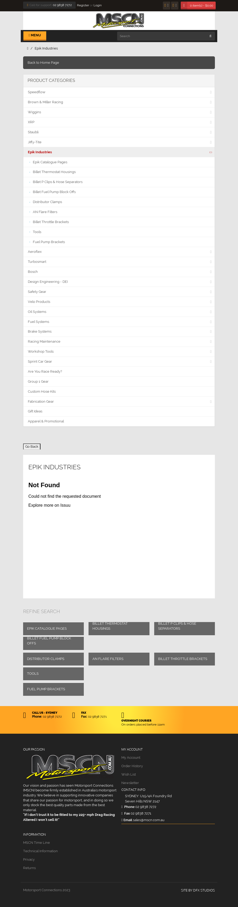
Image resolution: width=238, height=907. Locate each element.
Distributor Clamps (45, 659)
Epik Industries (46, 48)
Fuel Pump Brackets (46, 689)
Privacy (29, 859)
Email (126, 820)
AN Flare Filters (107, 659)
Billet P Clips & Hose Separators (177, 626)
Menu (35, 35)
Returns (29, 868)
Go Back (31, 446)
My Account (130, 758)
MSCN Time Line (36, 843)
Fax (125, 813)
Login (98, 5)
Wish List (128, 774)
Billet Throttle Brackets (182, 659)
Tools (33, 674)
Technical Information (40, 851)
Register (83, 5)
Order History (132, 766)
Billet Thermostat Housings (110, 626)
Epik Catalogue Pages (47, 628)
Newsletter (130, 783)
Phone (127, 807)
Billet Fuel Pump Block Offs (49, 640)
